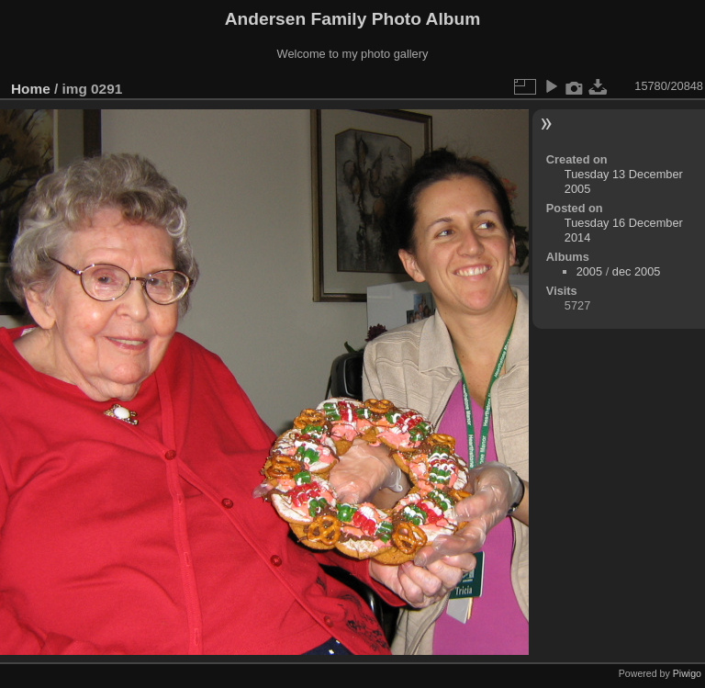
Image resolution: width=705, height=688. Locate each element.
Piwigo (687, 673)
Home (30, 88)
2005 (589, 271)
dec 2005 (636, 271)
